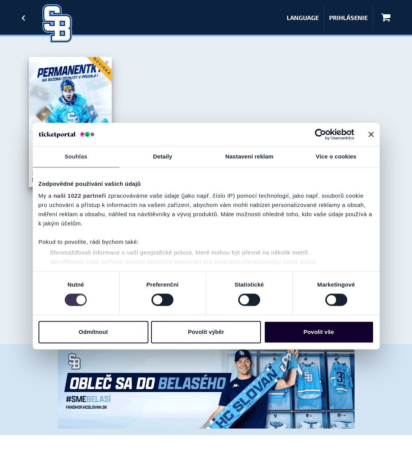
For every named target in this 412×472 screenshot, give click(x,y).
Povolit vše (318, 332)
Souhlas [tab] (75, 156)
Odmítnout (93, 332)
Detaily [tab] (162, 156)
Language (303, 17)
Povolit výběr (206, 332)
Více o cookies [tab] (336, 156)
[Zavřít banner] (371, 134)
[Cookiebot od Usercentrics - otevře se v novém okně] (320, 134)
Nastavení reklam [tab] (249, 156)
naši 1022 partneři (80, 195)
